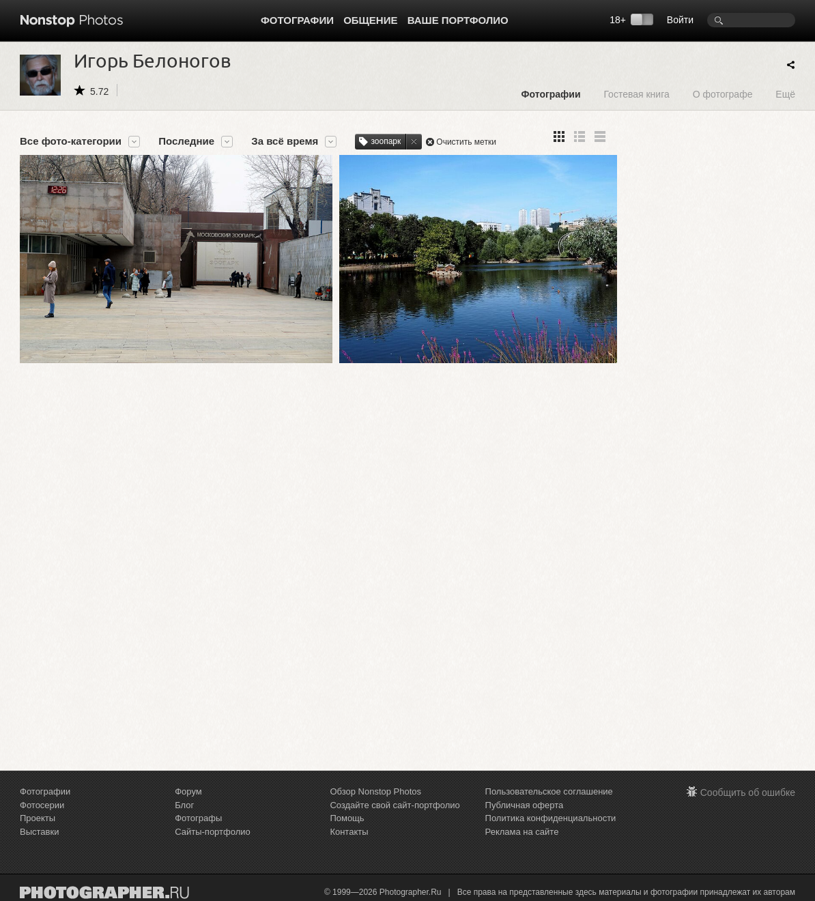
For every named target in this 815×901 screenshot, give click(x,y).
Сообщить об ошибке (747, 792)
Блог (184, 805)
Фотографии (297, 20)
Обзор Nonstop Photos (375, 791)
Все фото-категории (70, 141)
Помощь (347, 818)
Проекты (37, 818)
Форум (188, 791)
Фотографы (198, 818)
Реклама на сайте (522, 832)
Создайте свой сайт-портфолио (394, 805)
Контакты (349, 832)
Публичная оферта (524, 805)
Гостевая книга (636, 94)
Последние (186, 141)
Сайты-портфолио (213, 832)
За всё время (284, 141)
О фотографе (723, 94)
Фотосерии (42, 805)
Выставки (39, 832)
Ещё (785, 94)
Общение (370, 20)
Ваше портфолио (458, 20)
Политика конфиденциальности (550, 818)
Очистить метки (466, 142)
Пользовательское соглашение (549, 791)
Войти (680, 19)
